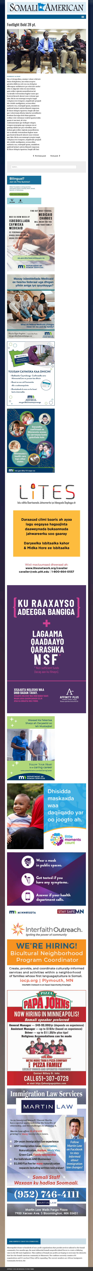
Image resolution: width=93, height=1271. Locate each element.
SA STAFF (17, 76)
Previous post (39, 156)
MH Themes (31, 1269)
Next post (55, 156)
